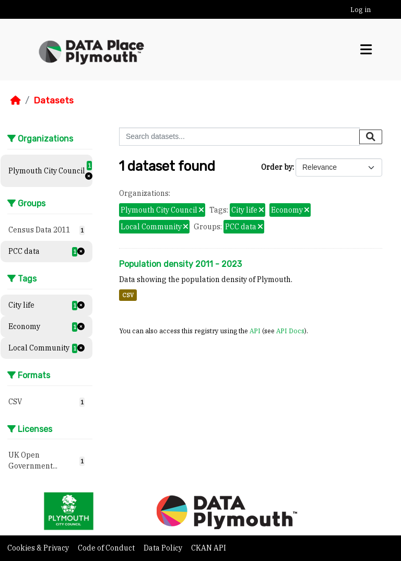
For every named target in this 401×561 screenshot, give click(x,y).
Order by (276, 167)
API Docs (290, 330)
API (255, 330)
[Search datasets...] (239, 136)
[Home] (15, 100)
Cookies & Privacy (38, 548)
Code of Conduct (107, 548)
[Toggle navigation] (366, 49)
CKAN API (208, 548)
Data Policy (164, 548)
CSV (128, 295)
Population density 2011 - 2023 (180, 264)
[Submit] (370, 137)
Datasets (53, 100)
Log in (360, 9)
